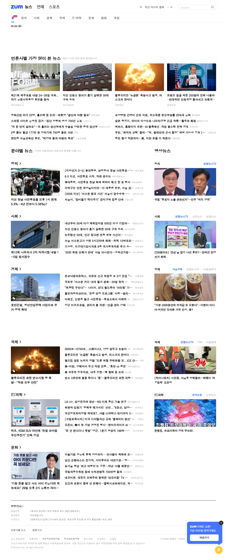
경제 (49, 18)
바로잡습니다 (36, 515)
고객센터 (101, 538)
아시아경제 (68, 104)
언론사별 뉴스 (18, 530)
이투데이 (119, 104)
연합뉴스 (211, 216)
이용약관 (33, 538)
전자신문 (197, 395)
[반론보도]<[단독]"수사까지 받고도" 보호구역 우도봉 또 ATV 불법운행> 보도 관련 (71, 519)
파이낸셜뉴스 (17, 104)
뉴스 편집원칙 (18, 538)
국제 (62, 18)
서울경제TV (209, 269)
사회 (37, 18)
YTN (199, 342)
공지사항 (88, 538)
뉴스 (28, 7)
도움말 (113, 538)
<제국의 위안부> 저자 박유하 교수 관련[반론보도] (55, 510)
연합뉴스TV (209, 164)
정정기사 (16, 506)
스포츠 (54, 7)
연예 (40, 7)
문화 (91, 18)
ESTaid (16, 547)
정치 (24, 18)
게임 (116, 18)
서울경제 (177, 269)
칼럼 (104, 18)
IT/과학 (76, 18)
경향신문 (171, 104)
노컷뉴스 (197, 216)
